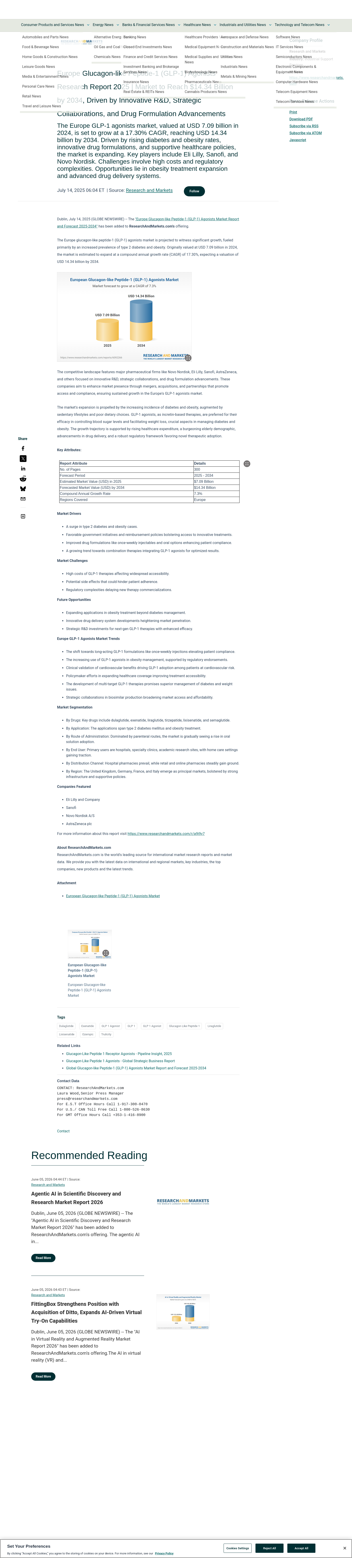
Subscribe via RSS (304, 126)
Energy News (103, 25)
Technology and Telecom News (299, 25)
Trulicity (106, 1034)
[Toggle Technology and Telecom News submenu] (328, 25)
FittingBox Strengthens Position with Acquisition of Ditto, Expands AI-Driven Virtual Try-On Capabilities (86, 1312)
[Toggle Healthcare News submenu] (215, 25)
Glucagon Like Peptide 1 (184, 1026)
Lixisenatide (66, 1034)
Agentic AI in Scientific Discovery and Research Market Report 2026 (76, 1198)
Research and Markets (149, 190)
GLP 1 (131, 1026)
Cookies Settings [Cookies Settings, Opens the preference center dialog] (237, 1548)
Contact (63, 1131)
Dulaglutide (66, 1026)
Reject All (269, 1548)
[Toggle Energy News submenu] (118, 25)
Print (293, 112)
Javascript (297, 140)
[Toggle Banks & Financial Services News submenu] (179, 25)
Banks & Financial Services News (148, 25)
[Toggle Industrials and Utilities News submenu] (270, 25)
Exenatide (87, 1026)
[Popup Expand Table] (247, 463)
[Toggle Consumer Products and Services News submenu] (88, 25)
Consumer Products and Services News (52, 25)
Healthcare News (197, 25)
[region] (176, 1548)
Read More (43, 1258)
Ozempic (87, 1034)
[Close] (345, 1548)
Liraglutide (214, 1026)
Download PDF (301, 119)
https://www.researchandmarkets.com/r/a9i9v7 (166, 834)
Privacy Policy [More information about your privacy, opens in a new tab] (164, 1553)
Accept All (301, 1548)
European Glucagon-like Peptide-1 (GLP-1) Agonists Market (113, 896)
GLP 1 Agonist (111, 1026)
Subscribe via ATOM (305, 133)
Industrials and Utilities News (243, 25)
